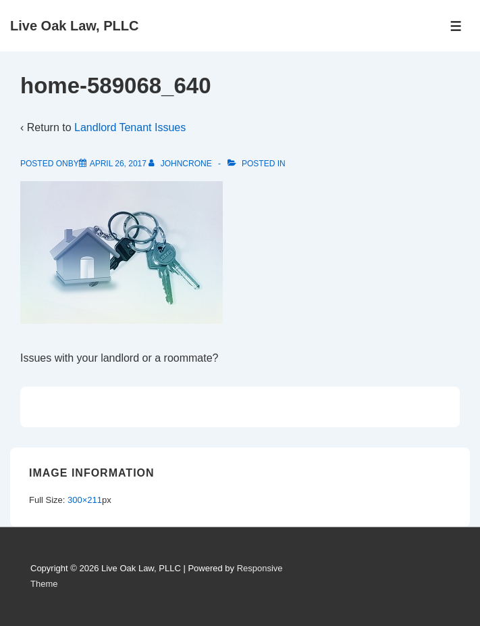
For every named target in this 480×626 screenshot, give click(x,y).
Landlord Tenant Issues (130, 127)
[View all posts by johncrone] (181, 163)
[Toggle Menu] (456, 26)
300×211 (85, 500)
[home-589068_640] (118, 163)
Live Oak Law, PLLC (74, 25)
